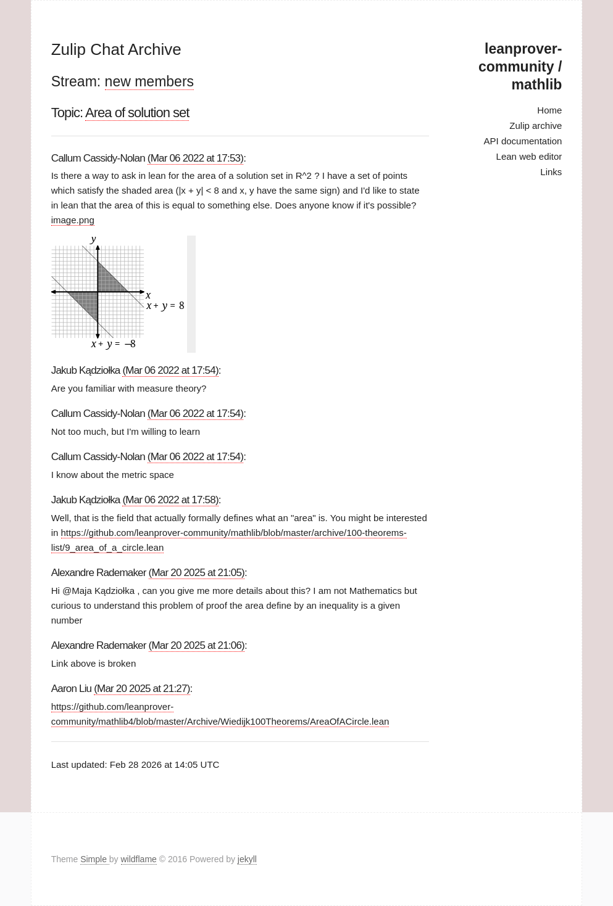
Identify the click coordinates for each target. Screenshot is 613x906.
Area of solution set (137, 112)
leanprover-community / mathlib (520, 67)
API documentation (523, 141)
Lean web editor (529, 156)
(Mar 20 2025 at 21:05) (196, 573)
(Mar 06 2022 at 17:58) (170, 500)
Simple (94, 859)
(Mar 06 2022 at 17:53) (195, 158)
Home (549, 110)
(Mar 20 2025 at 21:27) (142, 688)
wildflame (139, 859)
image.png (72, 220)
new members (149, 81)
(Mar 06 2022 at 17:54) (170, 370)
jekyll (247, 859)
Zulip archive (535, 125)
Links (551, 172)
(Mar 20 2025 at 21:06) (196, 645)
